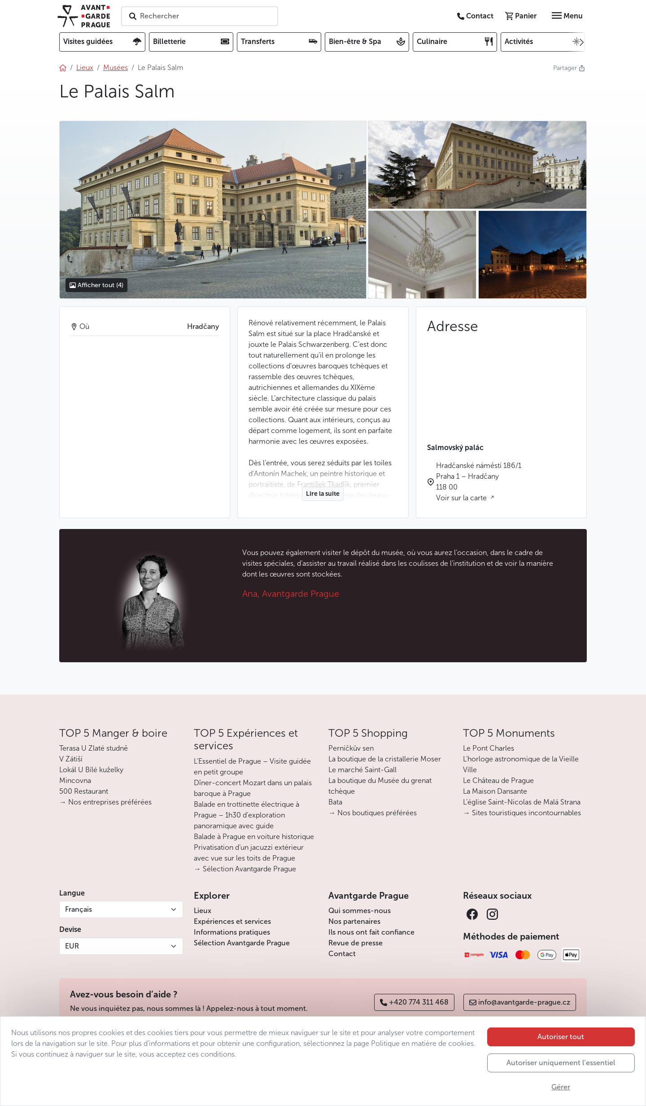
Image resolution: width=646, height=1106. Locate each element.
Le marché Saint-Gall (362, 769)
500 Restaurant (83, 791)
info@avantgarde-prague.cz (519, 1002)
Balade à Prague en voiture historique (254, 836)
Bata (335, 802)
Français (78, 909)
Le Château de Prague (498, 780)
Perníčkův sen (351, 748)
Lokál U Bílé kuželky (91, 769)
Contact (342, 953)
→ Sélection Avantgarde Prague (245, 869)
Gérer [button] (560, 1087)
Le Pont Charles (488, 748)
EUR (72, 946)
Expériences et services (232, 921)
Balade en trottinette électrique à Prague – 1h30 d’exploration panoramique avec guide (246, 815)
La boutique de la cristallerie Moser (384, 759)
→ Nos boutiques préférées (372, 813)
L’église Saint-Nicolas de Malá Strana (522, 802)
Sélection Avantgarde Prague (242, 943)
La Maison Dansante (495, 791)
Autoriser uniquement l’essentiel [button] (560, 1062)
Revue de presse (355, 943)
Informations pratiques (232, 932)
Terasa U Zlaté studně (93, 748)
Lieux (202, 910)
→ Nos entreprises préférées (105, 802)
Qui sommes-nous (359, 910)
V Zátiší (71, 759)
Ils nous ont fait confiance (371, 932)
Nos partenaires (354, 921)
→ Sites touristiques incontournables (522, 813)
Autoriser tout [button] (560, 1036)
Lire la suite (323, 494)
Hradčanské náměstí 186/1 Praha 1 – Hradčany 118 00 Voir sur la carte (478, 481)
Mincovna (75, 780)
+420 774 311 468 (414, 1002)
